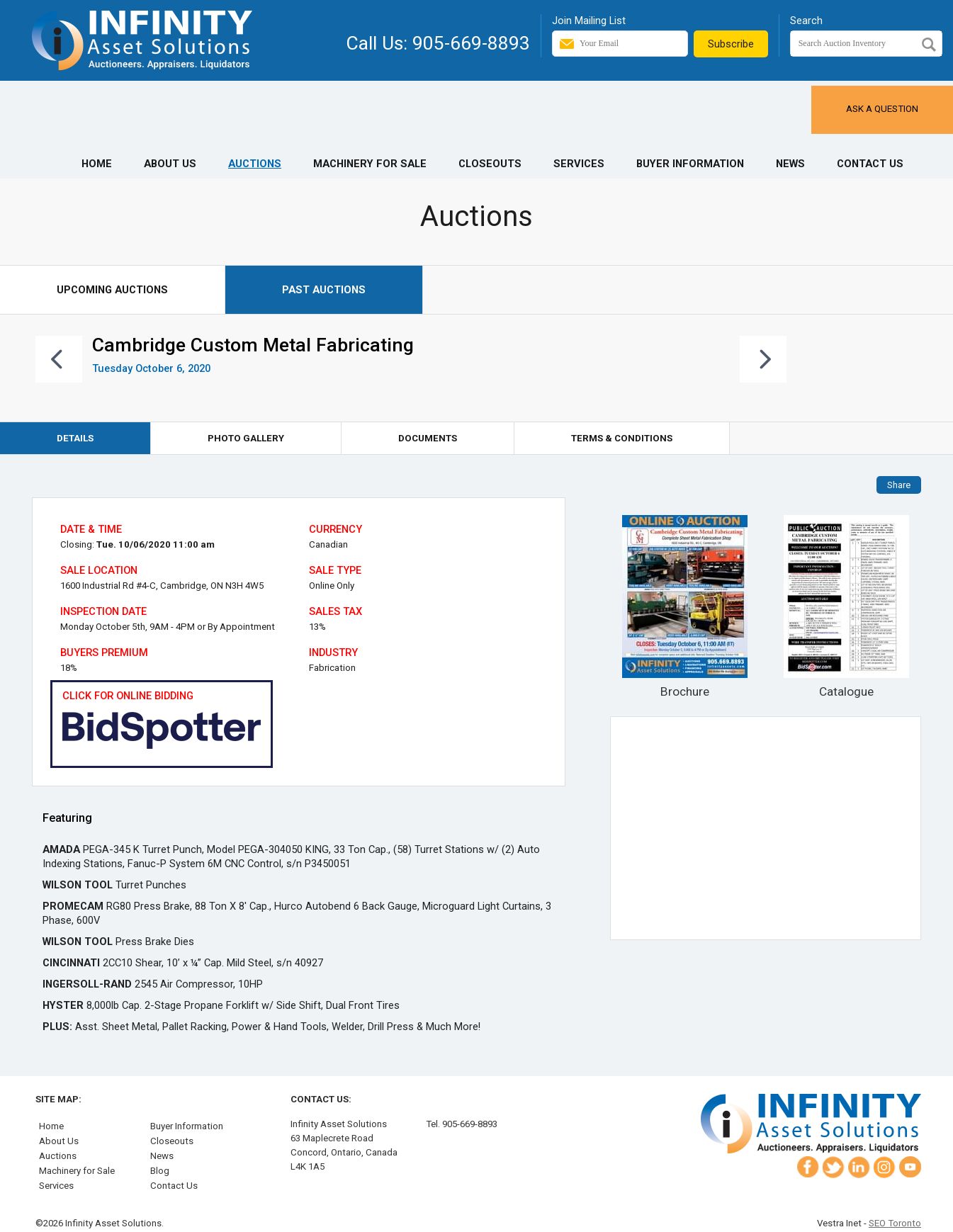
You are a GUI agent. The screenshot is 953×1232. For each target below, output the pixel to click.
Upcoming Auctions (112, 289)
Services (578, 163)
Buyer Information (690, 163)
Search (806, 20)
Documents (427, 438)
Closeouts (489, 163)
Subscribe (731, 44)
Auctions (254, 163)
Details (75, 438)
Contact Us (870, 163)
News (790, 163)
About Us (170, 163)
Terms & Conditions (621, 438)
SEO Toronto (895, 1223)
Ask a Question (882, 108)
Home (96, 163)
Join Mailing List (589, 20)
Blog (159, 1170)
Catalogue (846, 607)
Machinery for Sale (370, 163)
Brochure (684, 607)
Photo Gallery (246, 438)
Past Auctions (324, 289)
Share (898, 485)
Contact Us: (321, 1099)
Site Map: (58, 1099)
